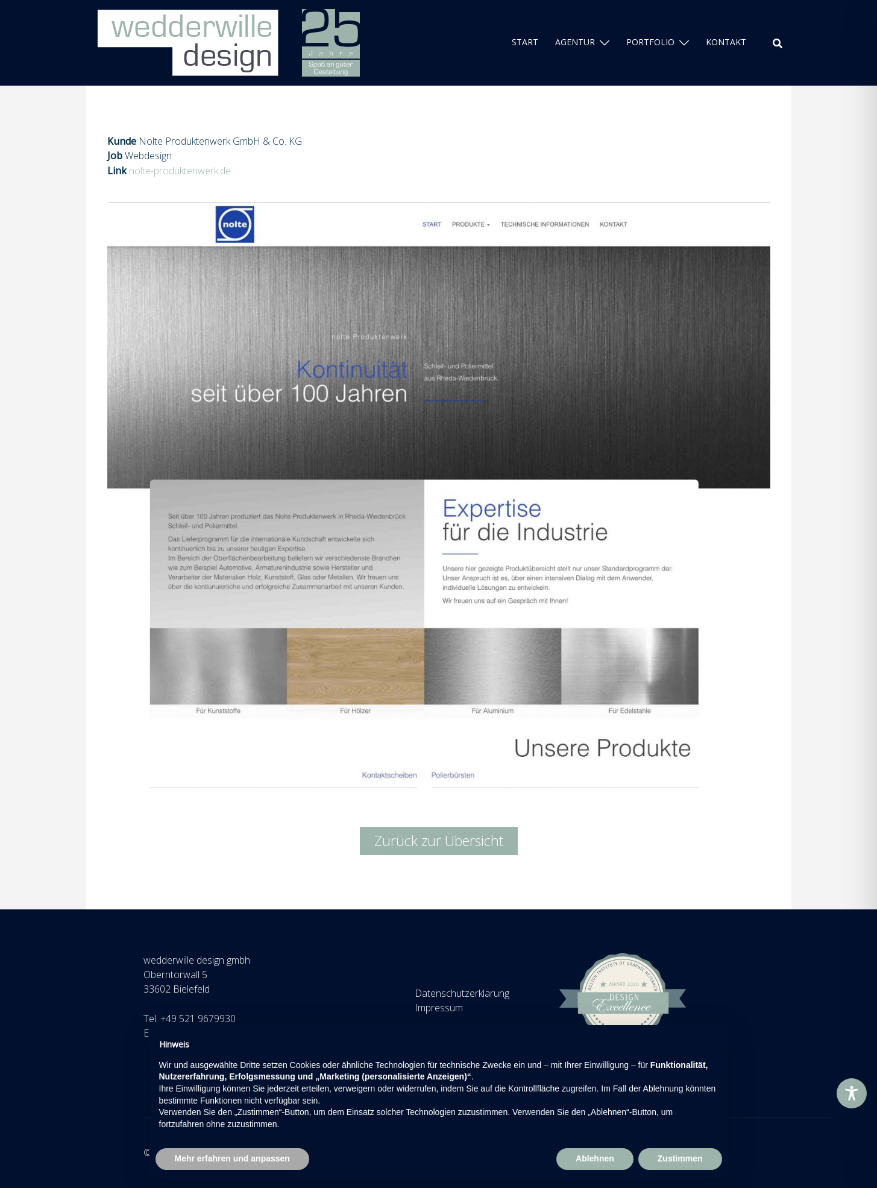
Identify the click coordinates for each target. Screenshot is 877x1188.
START (525, 42)
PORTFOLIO (650, 42)
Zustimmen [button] (680, 1158)
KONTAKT (726, 42)
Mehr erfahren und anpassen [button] (232, 1158)
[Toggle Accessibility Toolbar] (851, 1093)
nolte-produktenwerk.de (180, 170)
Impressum (439, 1007)
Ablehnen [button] (595, 1158)
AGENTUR (575, 42)
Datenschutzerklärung (462, 993)
